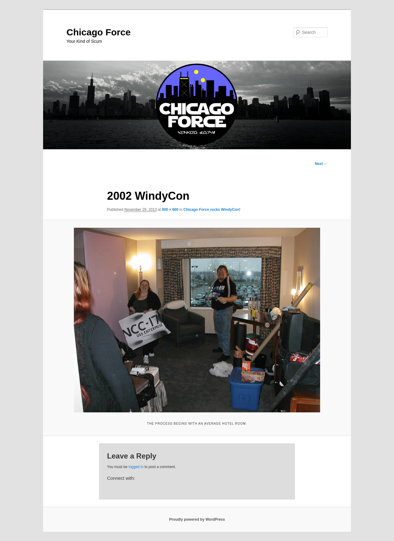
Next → (321, 164)
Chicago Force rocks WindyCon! (211, 209)
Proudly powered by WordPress (197, 519)
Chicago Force (98, 32)
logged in (135, 467)
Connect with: (121, 478)
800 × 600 (170, 209)
